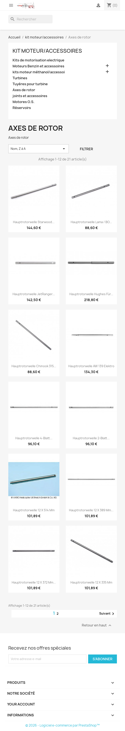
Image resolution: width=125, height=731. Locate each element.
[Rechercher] (30, 19)
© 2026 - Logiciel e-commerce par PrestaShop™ (62, 725)
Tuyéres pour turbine (30, 84)
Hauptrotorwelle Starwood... (34, 222)
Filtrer (86, 149)
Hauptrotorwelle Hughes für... (91, 294)
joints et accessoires (30, 96)
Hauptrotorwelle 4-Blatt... (33, 438)
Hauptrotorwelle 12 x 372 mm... (34, 582)
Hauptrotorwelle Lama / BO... (91, 222)
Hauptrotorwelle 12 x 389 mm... (91, 510)
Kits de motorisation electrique (38, 60)
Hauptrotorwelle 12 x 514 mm (34, 510)
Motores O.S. (23, 102)
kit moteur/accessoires (47, 50)
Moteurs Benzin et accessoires (38, 66)
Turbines (20, 78)
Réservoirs (22, 108)
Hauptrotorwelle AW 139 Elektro (91, 366)
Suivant (107, 613)
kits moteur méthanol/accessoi (39, 72)
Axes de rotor (24, 90)
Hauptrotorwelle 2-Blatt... (91, 438)
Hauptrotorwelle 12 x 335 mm (91, 582)
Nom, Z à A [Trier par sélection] (39, 148)
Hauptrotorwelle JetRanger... (34, 294)
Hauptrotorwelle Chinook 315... (33, 366)
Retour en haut (97, 625)
